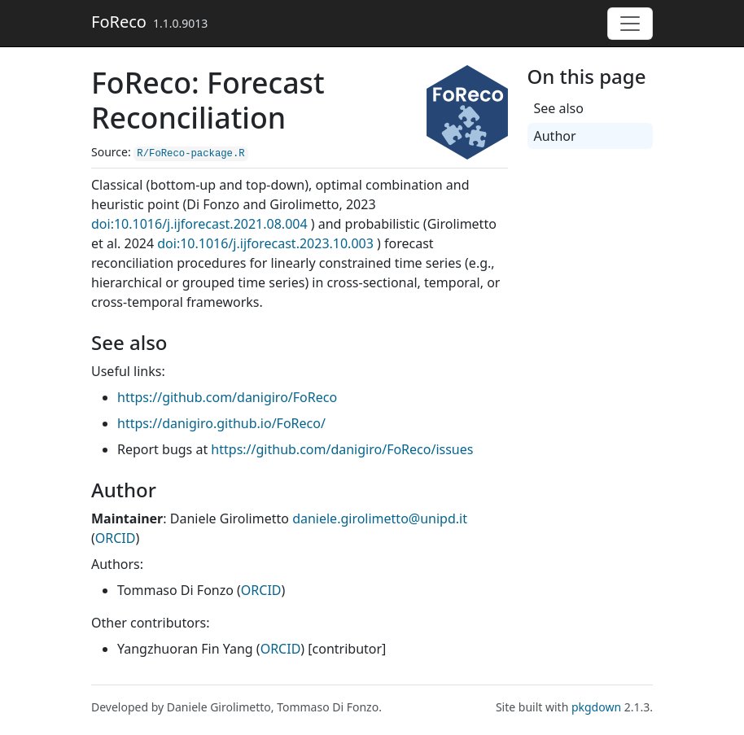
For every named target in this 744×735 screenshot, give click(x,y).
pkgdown (596, 707)
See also (559, 108)
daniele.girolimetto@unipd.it (379, 518)
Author (555, 136)
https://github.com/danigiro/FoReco (227, 397)
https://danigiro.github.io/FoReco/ (221, 423)
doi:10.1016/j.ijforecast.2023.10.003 (265, 243)
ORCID (115, 538)
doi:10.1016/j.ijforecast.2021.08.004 (199, 224)
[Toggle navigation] (630, 23)
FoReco (119, 22)
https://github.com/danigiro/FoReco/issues (342, 449)
